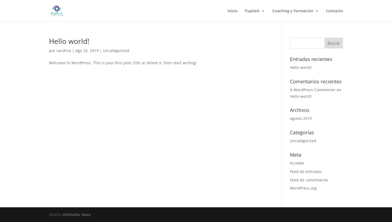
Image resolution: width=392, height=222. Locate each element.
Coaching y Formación (292, 11)
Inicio (233, 11)
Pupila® (252, 11)
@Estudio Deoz (77, 214)
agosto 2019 (301, 118)
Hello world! (69, 41)
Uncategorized (116, 50)
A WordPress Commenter (313, 89)
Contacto (334, 11)
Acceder (297, 163)
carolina (63, 50)
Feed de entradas (306, 171)
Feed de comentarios (309, 180)
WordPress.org (303, 188)
